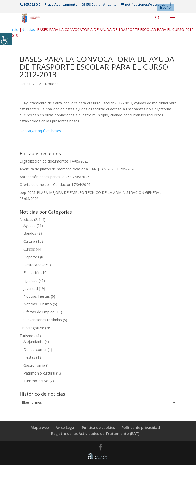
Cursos (29, 249)
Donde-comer (35, 349)
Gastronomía (34, 365)
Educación (31, 272)
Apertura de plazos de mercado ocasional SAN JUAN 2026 (68, 169)
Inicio (14, 29)
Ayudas (29, 225)
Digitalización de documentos (44, 161)
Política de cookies (98, 427)
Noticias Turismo (37, 304)
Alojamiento (33, 341)
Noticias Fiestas (36, 296)
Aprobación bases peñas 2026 (44, 176)
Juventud (30, 288)
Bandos (29, 233)
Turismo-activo (35, 380)
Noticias (28, 29)
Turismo (26, 335)
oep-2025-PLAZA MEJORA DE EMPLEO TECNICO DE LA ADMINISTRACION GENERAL (90, 192)
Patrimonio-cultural (39, 373)
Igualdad (30, 280)
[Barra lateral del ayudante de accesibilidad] (6, 39)
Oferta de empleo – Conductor (45, 184)
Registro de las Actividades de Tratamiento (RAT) (95, 433)
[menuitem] (165, 7)
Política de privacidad (140, 427)
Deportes (31, 257)
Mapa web (40, 427)
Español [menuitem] (165, 7)
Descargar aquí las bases (40, 130)
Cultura (29, 241)
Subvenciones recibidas (42, 319)
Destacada (32, 264)
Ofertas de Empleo (39, 311)
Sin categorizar (32, 327)
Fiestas (29, 357)
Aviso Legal (65, 427)
